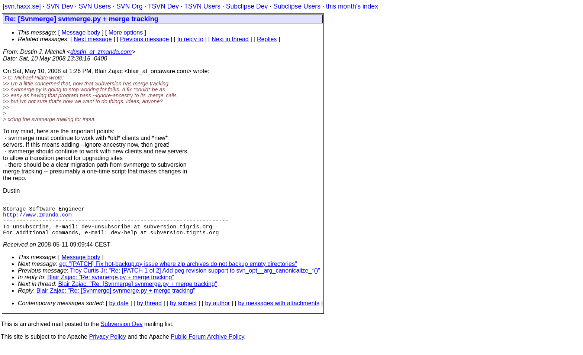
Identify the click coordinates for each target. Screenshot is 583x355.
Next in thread (230, 39)
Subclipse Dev (247, 6)
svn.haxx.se (21, 6)
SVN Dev (59, 6)
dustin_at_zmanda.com (101, 52)
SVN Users (94, 6)
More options (126, 32)
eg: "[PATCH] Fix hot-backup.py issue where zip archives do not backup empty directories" (178, 273)
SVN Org (129, 6)
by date (118, 312)
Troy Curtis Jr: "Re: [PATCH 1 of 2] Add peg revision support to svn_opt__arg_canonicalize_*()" (195, 279)
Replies (267, 39)
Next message (93, 39)
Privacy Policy (107, 345)
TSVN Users (202, 6)
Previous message (144, 39)
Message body (80, 32)
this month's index (352, 6)
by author (217, 312)
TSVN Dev (163, 6)
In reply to (190, 39)
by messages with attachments (278, 312)
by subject (183, 312)
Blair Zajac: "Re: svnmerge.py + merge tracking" (110, 286)
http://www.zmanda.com (37, 218)
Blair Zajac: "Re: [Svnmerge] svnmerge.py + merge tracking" (137, 293)
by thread (149, 312)
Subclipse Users (297, 6)
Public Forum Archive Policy (207, 345)
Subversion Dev (122, 333)
